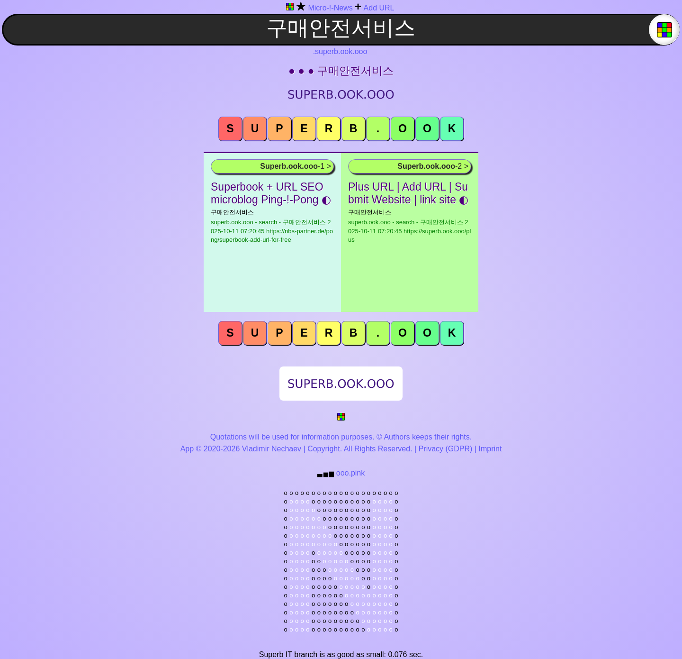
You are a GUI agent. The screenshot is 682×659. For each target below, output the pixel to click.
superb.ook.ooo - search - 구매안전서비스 (272, 231)
